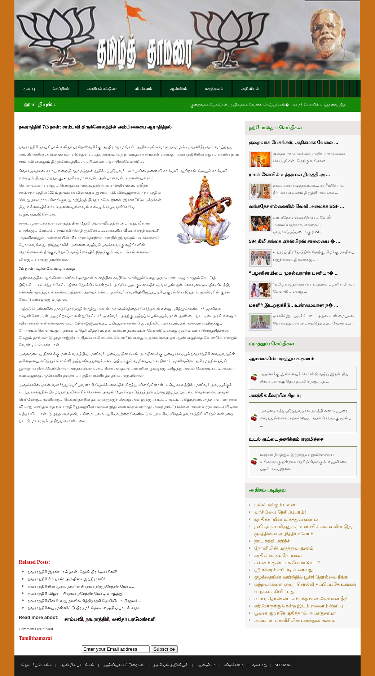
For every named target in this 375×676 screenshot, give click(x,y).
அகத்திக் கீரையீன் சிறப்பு (275, 395)
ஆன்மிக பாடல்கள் (77, 665)
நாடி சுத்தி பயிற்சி (272, 541)
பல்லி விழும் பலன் (274, 504)
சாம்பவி (73, 619)
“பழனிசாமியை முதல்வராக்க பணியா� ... (294, 273)
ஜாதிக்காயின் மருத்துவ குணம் (286, 519)
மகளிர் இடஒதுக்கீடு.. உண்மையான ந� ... (293, 305)
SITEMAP (282, 665)
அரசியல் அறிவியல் (171, 665)
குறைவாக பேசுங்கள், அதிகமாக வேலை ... (293, 142)
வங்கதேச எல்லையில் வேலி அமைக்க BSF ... (296, 206)
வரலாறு (259, 665)
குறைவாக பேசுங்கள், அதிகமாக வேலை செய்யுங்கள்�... (247, 105)
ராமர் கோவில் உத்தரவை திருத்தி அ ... (289, 174)
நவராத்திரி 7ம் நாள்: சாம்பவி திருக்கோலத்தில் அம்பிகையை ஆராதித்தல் (95, 127)
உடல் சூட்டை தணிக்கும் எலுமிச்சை (286, 439)
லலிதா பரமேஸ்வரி (134, 619)
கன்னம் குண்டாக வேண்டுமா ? (287, 562)
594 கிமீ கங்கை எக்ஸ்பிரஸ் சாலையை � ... (294, 241)
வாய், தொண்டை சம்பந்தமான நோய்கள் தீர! (301, 598)
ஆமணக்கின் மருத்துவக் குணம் (281, 358)
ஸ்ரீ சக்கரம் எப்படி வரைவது (283, 569)
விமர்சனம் (234, 665)
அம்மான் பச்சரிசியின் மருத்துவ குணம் (294, 620)
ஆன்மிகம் (206, 665)
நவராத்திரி (97, 619)
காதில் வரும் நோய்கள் (278, 555)
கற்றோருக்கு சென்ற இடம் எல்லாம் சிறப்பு (298, 606)
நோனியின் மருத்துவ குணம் (283, 548)
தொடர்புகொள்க (36, 665)
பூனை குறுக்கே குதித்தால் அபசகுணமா (295, 613)
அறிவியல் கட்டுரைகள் (123, 665)
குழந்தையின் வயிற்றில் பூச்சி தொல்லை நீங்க (301, 577)
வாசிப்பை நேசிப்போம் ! (280, 512)
